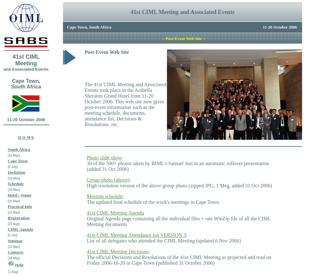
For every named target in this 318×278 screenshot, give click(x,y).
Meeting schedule (105, 196)
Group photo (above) (108, 180)
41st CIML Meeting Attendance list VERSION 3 (136, 235)
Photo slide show (104, 157)
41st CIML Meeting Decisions (118, 251)
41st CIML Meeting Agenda (115, 213)
